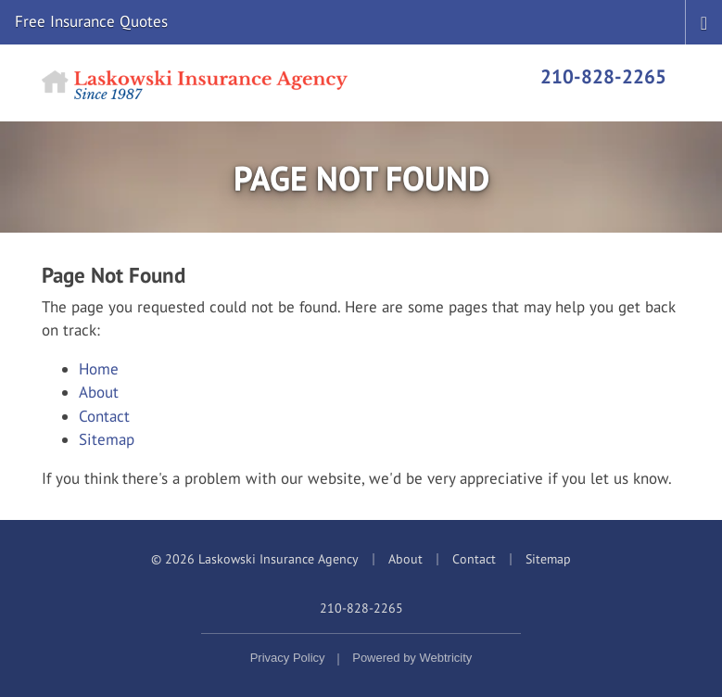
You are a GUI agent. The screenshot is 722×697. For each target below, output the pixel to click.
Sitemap (106, 439)
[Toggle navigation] (704, 21)
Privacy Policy (287, 658)
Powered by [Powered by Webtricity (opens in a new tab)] (412, 658)
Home (99, 369)
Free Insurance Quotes (91, 21)
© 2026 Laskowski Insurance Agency (255, 559)
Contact (104, 416)
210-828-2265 (603, 76)
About (99, 392)
